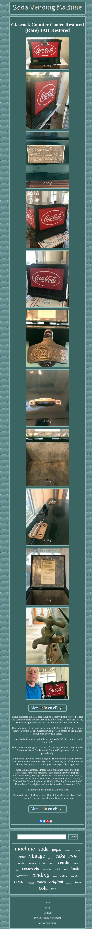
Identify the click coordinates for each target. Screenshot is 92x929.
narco (41, 882)
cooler (77, 850)
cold (42, 863)
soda (43, 849)
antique (69, 883)
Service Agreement (47, 923)
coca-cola (30, 868)
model (21, 863)
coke (60, 856)
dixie (72, 856)
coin (65, 869)
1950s (51, 863)
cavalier (22, 876)
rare (54, 876)
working (75, 876)
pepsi (57, 849)
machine (25, 848)
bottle (75, 869)
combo (67, 850)
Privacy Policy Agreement (47, 917)
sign (17, 870)
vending (40, 875)
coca (19, 881)
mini (57, 869)
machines (47, 869)
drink (22, 857)
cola (43, 888)
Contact (48, 912)
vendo (63, 862)
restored (30, 883)
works (75, 864)
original (56, 881)
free (53, 889)
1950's (63, 876)
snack (32, 863)
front (78, 882)
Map (47, 907)
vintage (37, 856)
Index (47, 902)
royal (50, 858)
